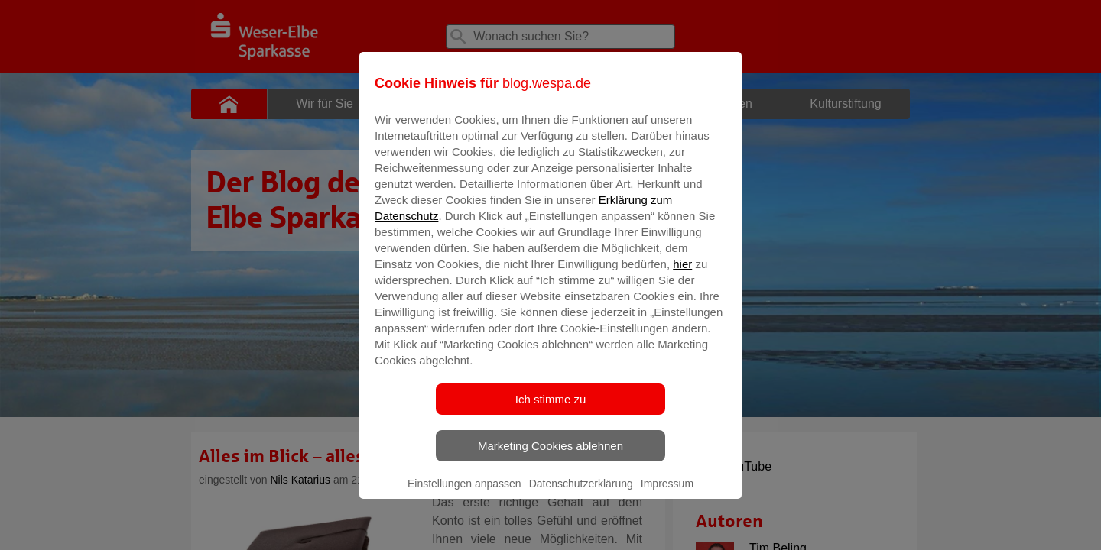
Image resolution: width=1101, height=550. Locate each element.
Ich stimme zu (550, 409)
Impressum (667, 494)
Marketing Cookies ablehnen (550, 456)
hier (682, 274)
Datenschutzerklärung (581, 494)
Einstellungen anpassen (464, 494)
